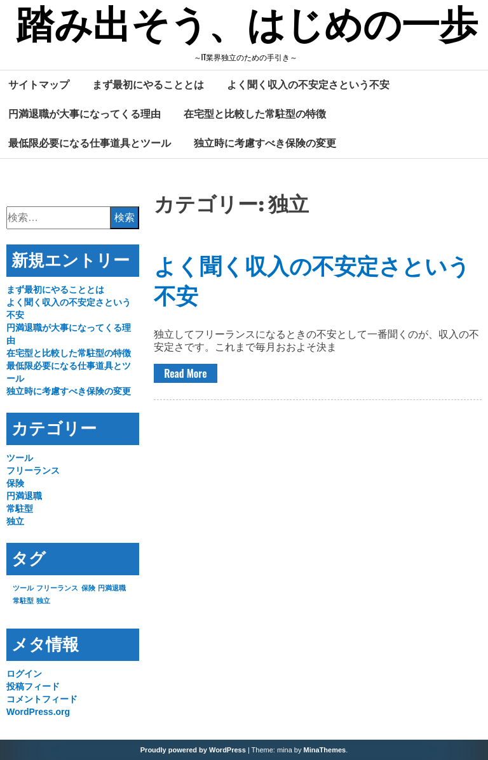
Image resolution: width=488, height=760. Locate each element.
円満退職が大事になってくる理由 (84, 113)
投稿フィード (33, 686)
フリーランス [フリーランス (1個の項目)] (57, 588)
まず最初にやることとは (148, 84)
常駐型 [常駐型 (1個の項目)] (23, 600)
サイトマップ (38, 84)
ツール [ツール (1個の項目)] (23, 588)
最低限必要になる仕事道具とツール (89, 143)
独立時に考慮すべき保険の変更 (265, 143)
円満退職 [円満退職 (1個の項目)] (112, 588)
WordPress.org (38, 712)
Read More (185, 373)
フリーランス (33, 470)
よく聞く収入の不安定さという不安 (308, 84)
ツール (19, 458)
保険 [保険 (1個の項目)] (88, 588)
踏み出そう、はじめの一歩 (247, 27)
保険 (15, 483)
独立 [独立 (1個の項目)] (43, 600)
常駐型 (19, 508)
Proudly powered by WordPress (193, 750)
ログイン (24, 674)
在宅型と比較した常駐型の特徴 (255, 113)
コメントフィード (42, 699)
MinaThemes (325, 750)
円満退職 (24, 496)
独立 (15, 521)
